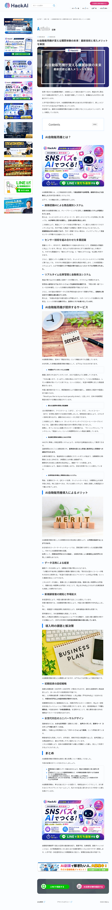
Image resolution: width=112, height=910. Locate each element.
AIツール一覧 (75, 8)
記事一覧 (94, 8)
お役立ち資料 (103, 8)
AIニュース (85, 8)
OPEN (94, 124)
